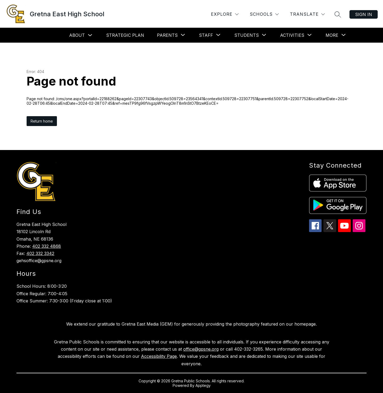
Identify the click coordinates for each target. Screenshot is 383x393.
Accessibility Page (159, 356)
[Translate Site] (307, 14)
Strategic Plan (125, 35)
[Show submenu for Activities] (292, 35)
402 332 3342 (40, 253)
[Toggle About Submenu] (90, 35)
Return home (42, 121)
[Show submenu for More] (332, 35)
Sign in (363, 14)
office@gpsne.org (201, 349)
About (77, 35)
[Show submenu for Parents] (167, 35)
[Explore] (225, 14)
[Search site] (338, 14)
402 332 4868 (46, 246)
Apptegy (203, 385)
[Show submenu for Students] (246, 35)
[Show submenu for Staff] (206, 35)
